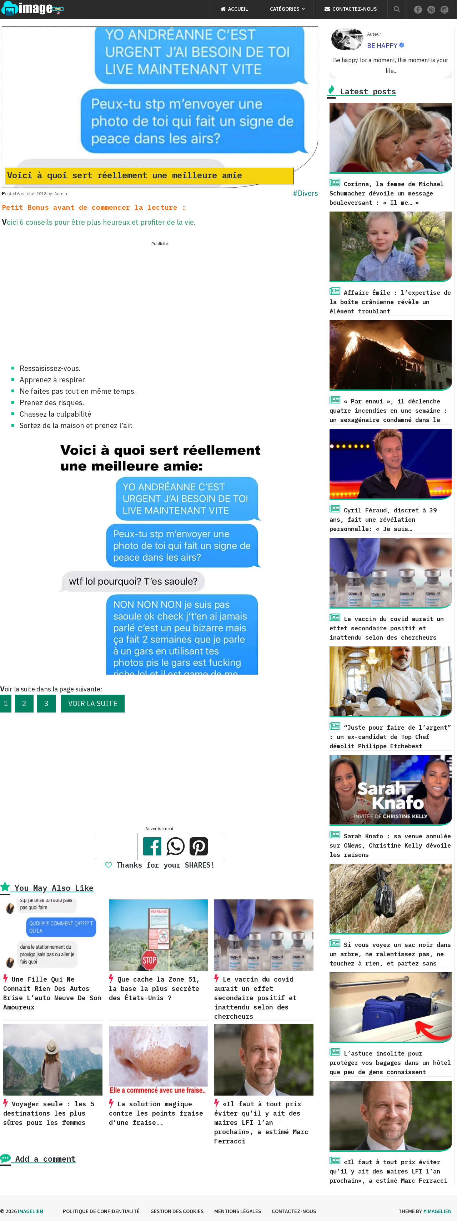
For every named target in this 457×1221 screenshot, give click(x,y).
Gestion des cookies (177, 1211)
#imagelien (437, 1211)
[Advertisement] (160, 298)
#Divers (305, 193)
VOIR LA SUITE (92, 703)
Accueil (234, 8)
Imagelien (30, 1211)
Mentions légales (237, 1211)
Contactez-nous (351, 8)
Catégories (284, 8)
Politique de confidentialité (101, 1211)
